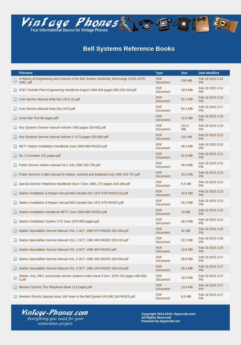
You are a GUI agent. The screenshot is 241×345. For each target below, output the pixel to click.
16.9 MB (187, 277)
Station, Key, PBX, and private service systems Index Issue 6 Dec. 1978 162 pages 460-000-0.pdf (83, 277)
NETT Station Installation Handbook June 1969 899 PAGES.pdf (63, 146)
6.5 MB (186, 184)
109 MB (186, 80)
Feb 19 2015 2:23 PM (211, 174)
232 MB (186, 137)
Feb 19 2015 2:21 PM (211, 155)
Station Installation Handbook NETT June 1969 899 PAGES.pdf (63, 212)
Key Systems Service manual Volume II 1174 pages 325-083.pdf (63, 137)
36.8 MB (187, 259)
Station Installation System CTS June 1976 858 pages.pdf (59, 221)
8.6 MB (186, 296)
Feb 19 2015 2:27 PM (211, 258)
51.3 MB (187, 99)
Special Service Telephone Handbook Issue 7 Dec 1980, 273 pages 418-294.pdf (74, 184)
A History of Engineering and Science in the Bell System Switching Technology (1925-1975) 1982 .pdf (82, 80)
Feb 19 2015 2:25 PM (211, 212)
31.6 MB (187, 118)
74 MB (185, 212)
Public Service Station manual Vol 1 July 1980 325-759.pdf (59, 165)
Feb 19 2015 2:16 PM (211, 80)
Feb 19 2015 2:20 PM (211, 146)
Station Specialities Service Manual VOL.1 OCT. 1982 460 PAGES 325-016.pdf (73, 240)
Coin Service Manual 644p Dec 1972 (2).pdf (49, 99)
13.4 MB (187, 287)
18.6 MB (187, 90)
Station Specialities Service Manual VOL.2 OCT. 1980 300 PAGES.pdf (67, 249)
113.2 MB (185, 127)
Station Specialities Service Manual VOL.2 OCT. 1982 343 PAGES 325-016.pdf (73, 268)
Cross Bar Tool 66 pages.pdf (38, 118)
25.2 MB (187, 202)
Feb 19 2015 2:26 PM (211, 230)
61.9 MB (187, 155)
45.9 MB (187, 165)
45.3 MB (187, 268)
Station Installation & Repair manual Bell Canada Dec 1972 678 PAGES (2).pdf (73, 193)
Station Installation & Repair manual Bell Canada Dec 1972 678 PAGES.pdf (71, 202)
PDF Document (163, 80)
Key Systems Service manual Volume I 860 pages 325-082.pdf (62, 127)
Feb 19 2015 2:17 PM (211, 108)
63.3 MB (187, 108)
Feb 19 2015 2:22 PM (211, 136)
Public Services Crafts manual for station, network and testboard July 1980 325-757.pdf (79, 174)
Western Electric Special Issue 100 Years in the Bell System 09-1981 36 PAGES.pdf (77, 296)
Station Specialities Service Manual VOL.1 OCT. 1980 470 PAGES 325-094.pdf (73, 231)
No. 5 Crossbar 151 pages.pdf (40, 155)
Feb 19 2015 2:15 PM (211, 99)
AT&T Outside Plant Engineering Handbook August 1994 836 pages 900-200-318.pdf (77, 90)
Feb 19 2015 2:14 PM (211, 89)
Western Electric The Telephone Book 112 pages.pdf (55, 287)
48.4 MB (187, 146)
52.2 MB (187, 240)
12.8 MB (187, 249)
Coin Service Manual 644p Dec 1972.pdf (47, 108)
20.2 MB (187, 174)
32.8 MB (187, 193)
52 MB (185, 231)
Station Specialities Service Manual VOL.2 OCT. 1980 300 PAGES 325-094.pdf (73, 259)
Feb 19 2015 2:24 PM (211, 221)
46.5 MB (187, 221)
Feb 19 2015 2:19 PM (211, 127)
